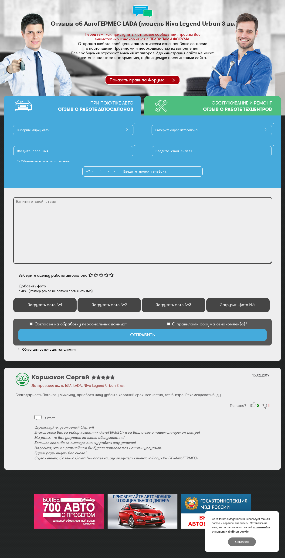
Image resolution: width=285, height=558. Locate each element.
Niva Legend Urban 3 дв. (104, 385)
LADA (77, 385)
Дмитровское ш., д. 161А (51, 385)
